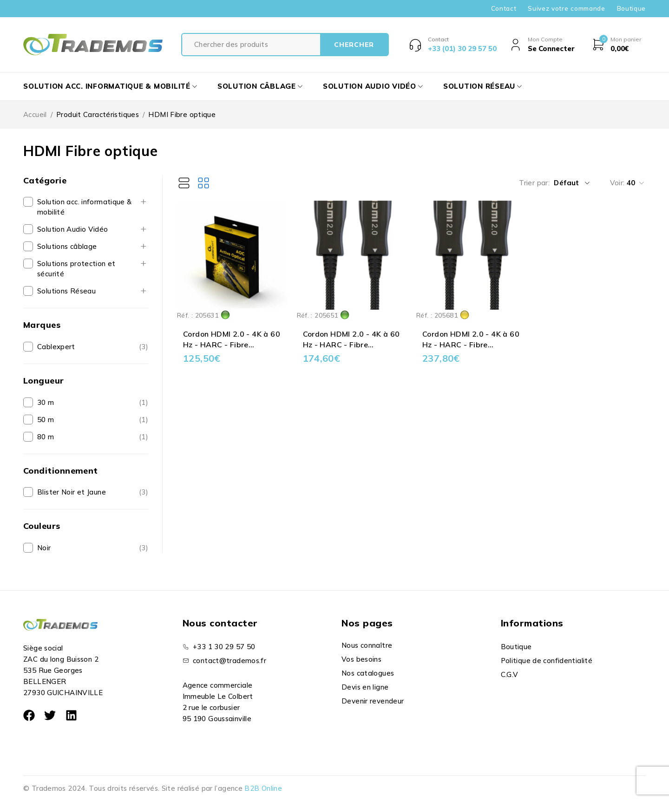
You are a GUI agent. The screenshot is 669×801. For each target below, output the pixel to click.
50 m (45, 419)
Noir (44, 547)
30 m (45, 402)
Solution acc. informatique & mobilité (84, 206)
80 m (45, 436)
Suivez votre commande (566, 8)
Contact (504, 8)
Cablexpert (56, 346)
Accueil (35, 114)
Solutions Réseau (66, 291)
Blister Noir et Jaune (71, 492)
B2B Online (263, 788)
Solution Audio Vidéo (72, 229)
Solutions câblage (67, 246)
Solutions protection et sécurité (76, 268)
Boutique (631, 8)
